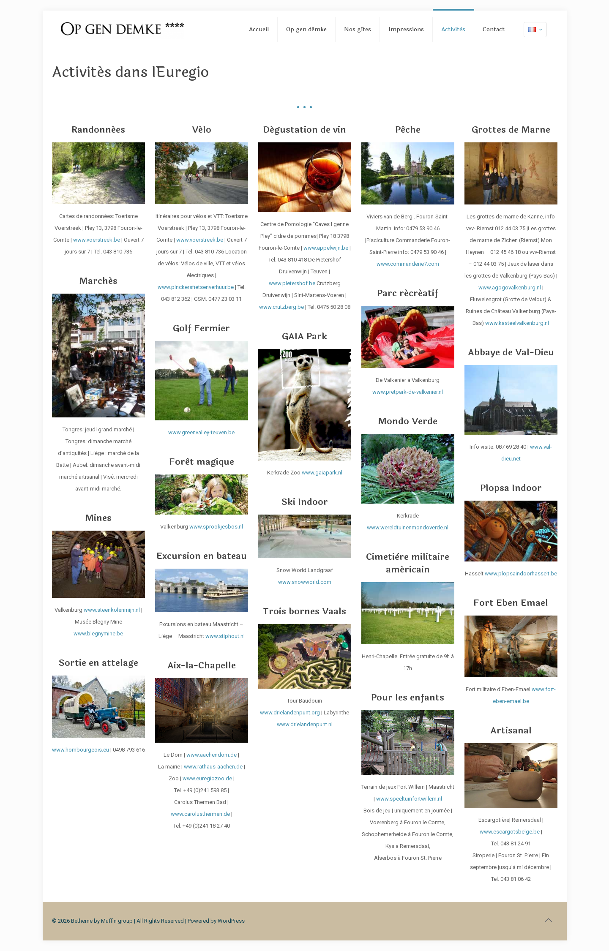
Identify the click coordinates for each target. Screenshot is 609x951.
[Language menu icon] (535, 29)
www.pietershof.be (292, 283)
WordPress (231, 921)
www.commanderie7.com (408, 264)
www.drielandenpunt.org (290, 712)
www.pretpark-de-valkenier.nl (407, 392)
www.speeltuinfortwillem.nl (409, 799)
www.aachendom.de (211, 755)
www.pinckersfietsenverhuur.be (196, 287)
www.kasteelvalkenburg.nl (517, 323)
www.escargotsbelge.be (510, 831)
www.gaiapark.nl (322, 472)
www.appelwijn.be (325, 248)
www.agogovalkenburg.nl (509, 287)
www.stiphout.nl (225, 636)
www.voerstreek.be (96, 240)
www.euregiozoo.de (207, 778)
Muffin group (117, 921)
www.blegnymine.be (98, 633)
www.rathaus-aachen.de (213, 766)
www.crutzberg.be (281, 307)
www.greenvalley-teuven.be (201, 432)
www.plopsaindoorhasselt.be (521, 573)
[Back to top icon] (548, 920)
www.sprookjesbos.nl (216, 526)
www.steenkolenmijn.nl (112, 610)
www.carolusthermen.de (200, 814)
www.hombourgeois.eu (80, 750)
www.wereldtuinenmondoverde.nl (407, 527)
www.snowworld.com (304, 582)
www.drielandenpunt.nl (305, 724)
